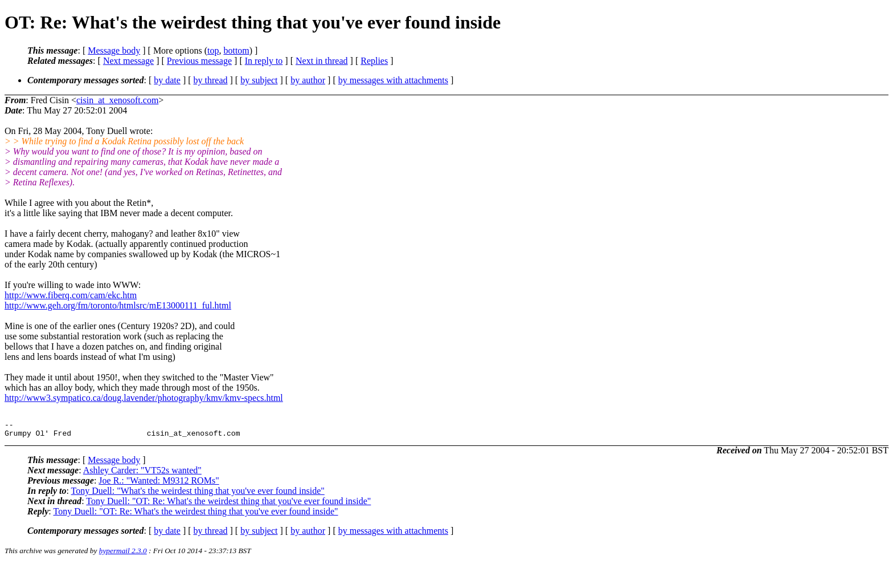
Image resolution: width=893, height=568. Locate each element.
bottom (236, 50)
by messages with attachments (393, 80)
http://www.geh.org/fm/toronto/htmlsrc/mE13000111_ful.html (118, 305)
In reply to (264, 61)
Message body (114, 50)
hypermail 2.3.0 (123, 554)
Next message (128, 61)
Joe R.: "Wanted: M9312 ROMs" (159, 484)
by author (307, 80)
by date (167, 80)
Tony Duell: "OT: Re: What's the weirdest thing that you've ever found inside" (228, 504)
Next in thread (322, 61)
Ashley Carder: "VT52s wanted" (142, 473)
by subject (258, 80)
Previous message (199, 61)
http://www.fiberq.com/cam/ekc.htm (71, 295)
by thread (211, 80)
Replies (374, 61)
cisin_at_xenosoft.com (117, 100)
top (213, 50)
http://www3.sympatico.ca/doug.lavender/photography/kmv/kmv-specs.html (144, 398)
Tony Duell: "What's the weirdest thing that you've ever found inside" (198, 494)
